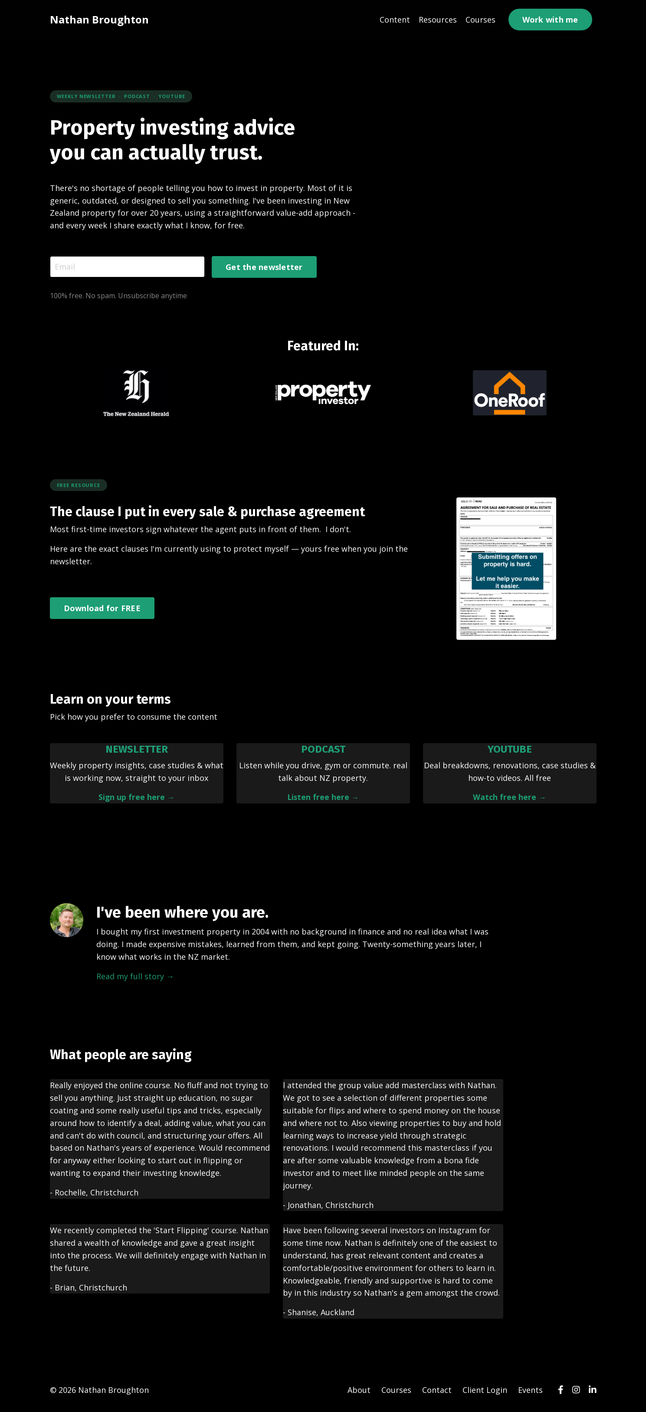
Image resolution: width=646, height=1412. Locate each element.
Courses (480, 19)
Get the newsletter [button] (264, 266)
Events (530, 1390)
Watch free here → (509, 797)
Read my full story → (135, 976)
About (359, 1390)
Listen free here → (323, 797)
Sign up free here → (136, 797)
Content (395, 19)
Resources (438, 19)
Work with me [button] (550, 19)
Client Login (484, 1390)
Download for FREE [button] (102, 608)
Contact (437, 1390)
